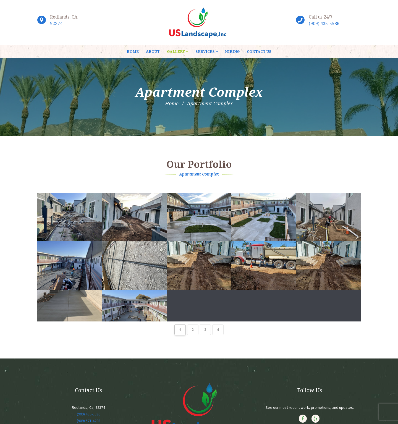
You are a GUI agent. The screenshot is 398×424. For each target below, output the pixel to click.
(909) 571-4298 (88, 417)
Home (172, 103)
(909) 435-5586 (324, 23)
